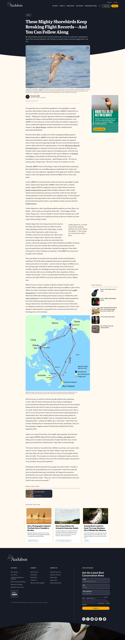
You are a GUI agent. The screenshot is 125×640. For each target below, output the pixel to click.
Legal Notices (31, 602)
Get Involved (79, 6)
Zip (84, 585)
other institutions (32, 298)
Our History (14, 575)
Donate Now (53, 577)
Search (100, 6)
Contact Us (33, 580)
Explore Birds (70, 6)
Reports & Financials (17, 584)
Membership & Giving (91, 6)
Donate (115, 6)
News (28, 15)
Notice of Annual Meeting (18, 582)
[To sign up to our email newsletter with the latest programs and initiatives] (96, 580)
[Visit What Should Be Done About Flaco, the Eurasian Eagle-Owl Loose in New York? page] (105, 311)
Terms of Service (90, 598)
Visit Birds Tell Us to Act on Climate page (105, 114)
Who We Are (14, 572)
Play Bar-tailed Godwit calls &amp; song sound (51, 496)
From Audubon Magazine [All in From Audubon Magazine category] (63, 540)
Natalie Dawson (31, 204)
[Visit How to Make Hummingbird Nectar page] (105, 302)
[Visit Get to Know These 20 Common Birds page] (105, 329)
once (61, 172)
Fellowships (33, 575)
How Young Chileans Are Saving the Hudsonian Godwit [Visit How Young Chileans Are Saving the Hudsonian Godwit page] (67, 525)
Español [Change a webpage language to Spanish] (115, 2)
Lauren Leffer (36, 96)
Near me (106, 6)
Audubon (15, 4)
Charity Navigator (14, 593)
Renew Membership (55, 583)
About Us (62, 6)
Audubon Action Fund (17, 587)
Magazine (109, 2)
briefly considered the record (36, 190)
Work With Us (34, 572)
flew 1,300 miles (64, 437)
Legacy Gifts (53, 580)
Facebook (74, 153)
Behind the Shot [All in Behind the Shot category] (33, 540)
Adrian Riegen (41, 127)
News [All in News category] (86, 540)
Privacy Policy (38, 602)
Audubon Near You (55, 572)
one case (32, 426)
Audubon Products (55, 575)
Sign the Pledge (99, 129)
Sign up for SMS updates (37, 583)
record (49, 172)
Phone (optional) (87, 591)
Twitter (31, 156)
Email (84, 579)
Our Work (55, 6)
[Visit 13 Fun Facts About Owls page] (105, 320)
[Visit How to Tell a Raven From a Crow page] (105, 292)
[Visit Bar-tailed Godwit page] (39, 494)
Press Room (33, 577)
